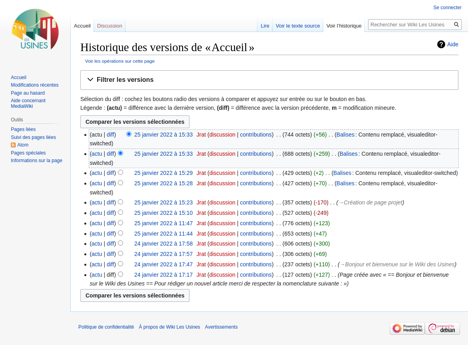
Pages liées (23, 129)
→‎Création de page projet (370, 202)
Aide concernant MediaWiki (28, 103)
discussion (222, 134)
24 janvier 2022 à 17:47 (163, 264)
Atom (22, 145)
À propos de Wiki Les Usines (169, 327)
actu (97, 154)
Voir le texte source (298, 26)
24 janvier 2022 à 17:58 (163, 243)
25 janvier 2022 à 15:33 (163, 134)
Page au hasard (28, 93)
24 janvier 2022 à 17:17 (163, 275)
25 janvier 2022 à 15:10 (163, 213)
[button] (269, 80)
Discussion (109, 26)
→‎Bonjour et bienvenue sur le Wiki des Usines (397, 264)
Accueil (82, 26)
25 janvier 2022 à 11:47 (163, 223)
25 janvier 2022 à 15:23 (163, 202)
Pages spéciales (28, 153)
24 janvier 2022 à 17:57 (163, 254)
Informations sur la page (36, 160)
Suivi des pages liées (33, 137)
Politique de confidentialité (106, 327)
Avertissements (221, 327)
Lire (265, 26)
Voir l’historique (344, 26)
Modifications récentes (34, 85)
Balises (345, 134)
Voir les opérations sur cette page (120, 60)
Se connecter (447, 7)
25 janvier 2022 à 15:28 (163, 183)
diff (110, 134)
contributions (255, 134)
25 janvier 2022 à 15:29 (163, 173)
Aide (452, 44)
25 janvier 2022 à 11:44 (163, 233)
